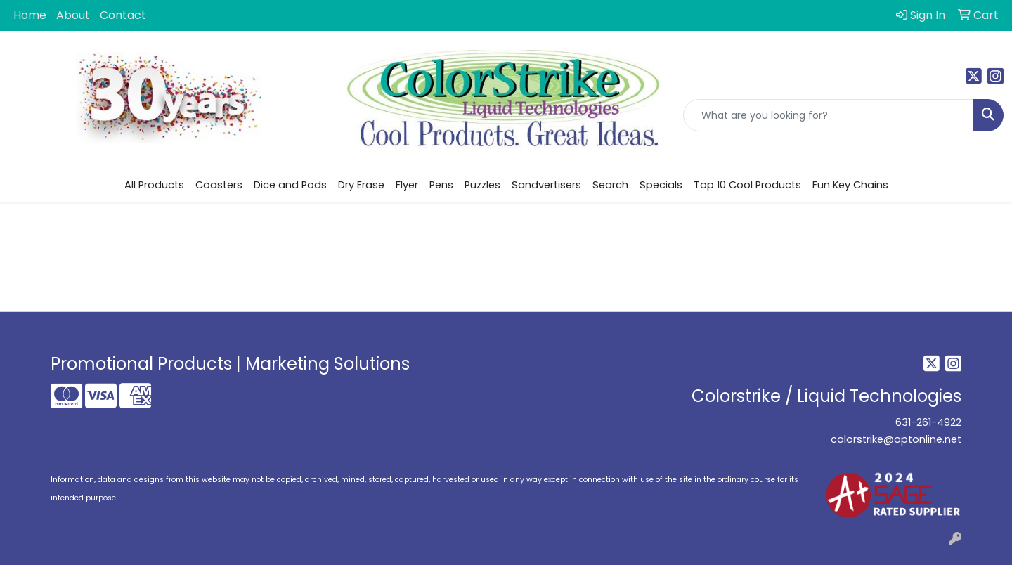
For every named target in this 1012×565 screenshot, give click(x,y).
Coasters (218, 185)
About (73, 15)
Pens (441, 185)
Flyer (407, 185)
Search (610, 185)
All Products (154, 185)
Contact (123, 15)
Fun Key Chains (850, 185)
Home (29, 15)
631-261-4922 (928, 422)
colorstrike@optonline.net (896, 439)
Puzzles (482, 185)
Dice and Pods (290, 185)
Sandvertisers (546, 185)
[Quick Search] (828, 115)
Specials (661, 185)
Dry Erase (361, 185)
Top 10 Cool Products (747, 185)
